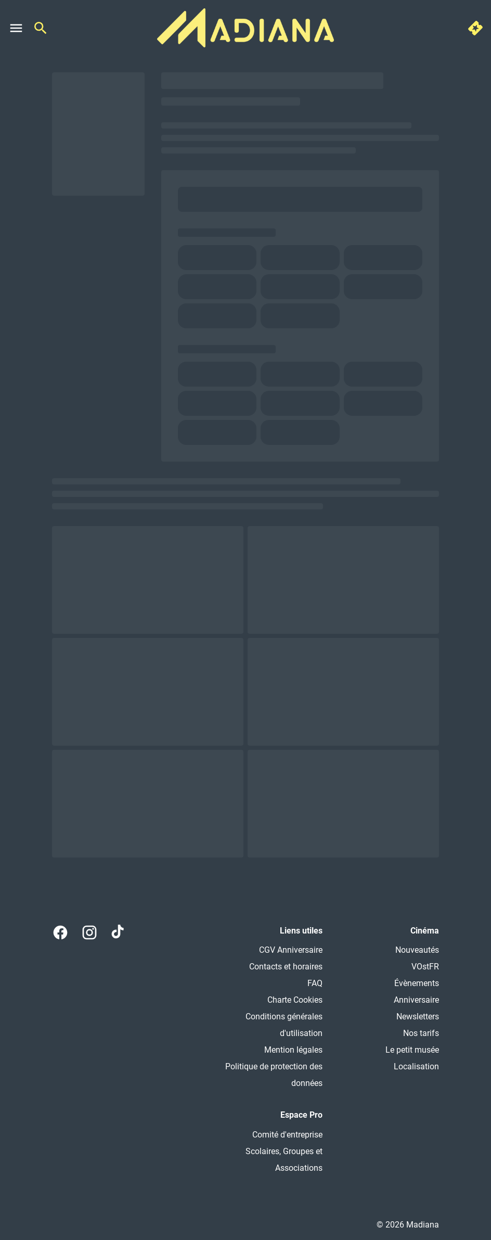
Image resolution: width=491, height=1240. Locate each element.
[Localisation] (416, 1066)
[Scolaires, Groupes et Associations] (262, 1160)
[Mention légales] (293, 1050)
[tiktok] (118, 932)
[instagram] (89, 932)
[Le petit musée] (412, 1050)
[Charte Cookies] (294, 1000)
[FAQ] (314, 983)
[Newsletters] (417, 1016)
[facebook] (60, 932)
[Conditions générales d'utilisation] (262, 1025)
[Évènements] (416, 983)
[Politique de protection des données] (262, 1075)
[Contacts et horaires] (285, 966)
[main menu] (16, 28)
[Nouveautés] (417, 950)
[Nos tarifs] (421, 1033)
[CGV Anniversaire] (290, 950)
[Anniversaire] (416, 1000)
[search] (40, 28)
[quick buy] (475, 28)
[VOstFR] (425, 966)
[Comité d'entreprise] (287, 1135)
